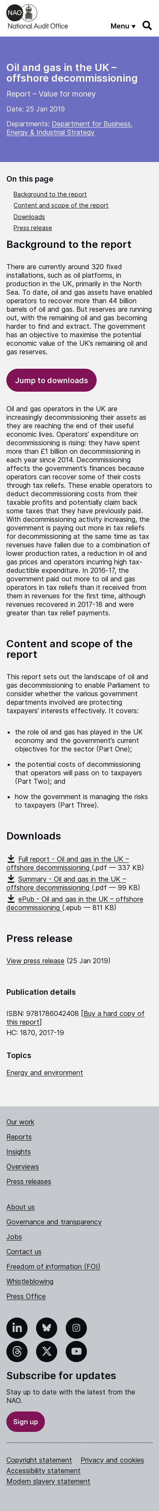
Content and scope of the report (61, 205)
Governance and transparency (54, 1222)
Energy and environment (44, 1072)
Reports (19, 1137)
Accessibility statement (43, 1470)
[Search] (147, 25)
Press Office (26, 1296)
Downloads (29, 216)
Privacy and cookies (112, 1460)
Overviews (22, 1166)
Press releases (28, 1181)
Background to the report (50, 194)
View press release (35, 960)
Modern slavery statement (48, 1481)
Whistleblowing (29, 1281)
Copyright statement (39, 1460)
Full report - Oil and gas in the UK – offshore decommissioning (67, 863)
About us (20, 1207)
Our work (20, 1122)
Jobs (14, 1236)
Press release (33, 227)
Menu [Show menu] (120, 26)
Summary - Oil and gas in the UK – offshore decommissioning (66, 883)
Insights (18, 1151)
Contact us (24, 1251)
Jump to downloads (51, 380)
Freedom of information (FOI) (53, 1266)
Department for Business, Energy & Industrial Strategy (69, 128)
